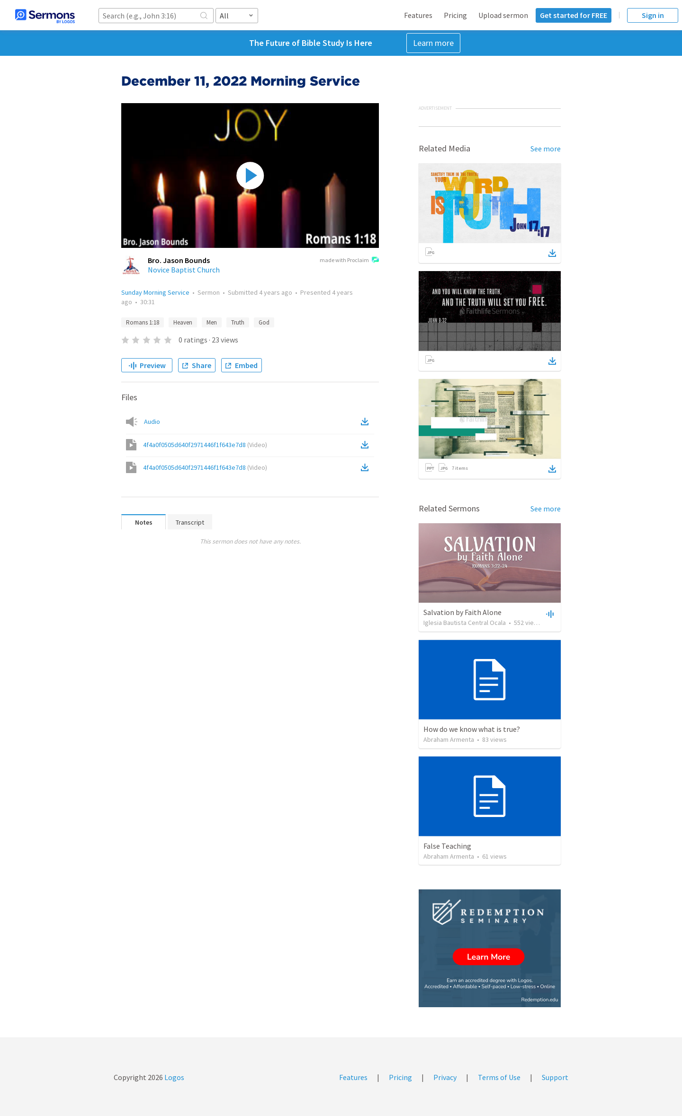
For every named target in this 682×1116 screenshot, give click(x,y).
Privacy (445, 1077)
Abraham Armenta (448, 739)
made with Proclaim (349, 260)
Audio (152, 421)
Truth (237, 322)
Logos (173, 1077)
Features (418, 15)
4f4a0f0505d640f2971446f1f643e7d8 (205, 444)
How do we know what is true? (471, 729)
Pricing (455, 15)
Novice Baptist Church (184, 269)
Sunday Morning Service (155, 292)
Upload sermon (503, 15)
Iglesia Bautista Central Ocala (464, 622)
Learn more (433, 42)
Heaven (182, 322)
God (264, 322)
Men (211, 322)
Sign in (653, 15)
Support (555, 1077)
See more (545, 148)
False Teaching (447, 846)
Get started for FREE (573, 15)
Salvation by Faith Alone (462, 612)
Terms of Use (499, 1077)
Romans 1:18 (142, 322)
